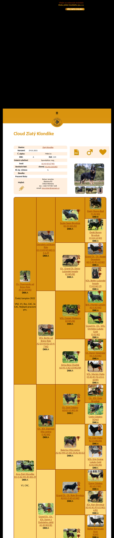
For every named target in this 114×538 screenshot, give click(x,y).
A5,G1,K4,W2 (25, 184)
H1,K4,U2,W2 (95, 132)
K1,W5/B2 (70, 168)
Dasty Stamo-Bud (95, 105)
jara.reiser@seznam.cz (51, 82)
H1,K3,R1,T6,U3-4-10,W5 (95, 273)
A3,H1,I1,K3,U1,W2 (70, 392)
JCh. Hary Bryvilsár (95, 399)
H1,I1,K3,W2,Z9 (79, 499)
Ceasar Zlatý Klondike (35, 505)
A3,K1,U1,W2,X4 (70, 304)
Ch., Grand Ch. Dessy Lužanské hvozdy (70, 164)
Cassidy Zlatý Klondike (35, 493)
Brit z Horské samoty (95, 199)
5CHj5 (95, 428)
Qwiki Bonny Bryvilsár (96, 128)
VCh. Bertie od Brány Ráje (46, 234)
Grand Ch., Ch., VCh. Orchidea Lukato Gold (95, 223)
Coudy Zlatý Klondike (35, 517)
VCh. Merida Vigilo (95, 268)
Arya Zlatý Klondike (25, 368)
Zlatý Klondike (48, 41)
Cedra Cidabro (95, 311)
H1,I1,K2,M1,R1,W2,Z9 (25, 371)
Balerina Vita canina (70, 344)
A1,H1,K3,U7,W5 (48, 58)
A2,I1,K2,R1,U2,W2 (95, 156)
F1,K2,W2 (95, 108)
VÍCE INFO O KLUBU (75, 9)
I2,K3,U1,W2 (95, 452)
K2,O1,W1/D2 (70, 120)
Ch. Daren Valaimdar (95, 247)
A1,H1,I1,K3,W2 (51, 61)
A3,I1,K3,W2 (95, 202)
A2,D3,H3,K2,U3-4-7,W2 (46, 239)
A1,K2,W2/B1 (45, 419)
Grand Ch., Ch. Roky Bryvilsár (70, 389)
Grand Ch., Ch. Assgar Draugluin (95, 152)
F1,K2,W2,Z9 (96, 180)
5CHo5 (95, 314)
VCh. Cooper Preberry (70, 212)
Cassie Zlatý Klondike (35, 499)
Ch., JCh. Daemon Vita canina (46, 324)
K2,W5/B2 (70, 215)
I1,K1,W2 (95, 228)
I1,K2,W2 (46, 328)
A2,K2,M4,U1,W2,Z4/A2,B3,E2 (70, 347)
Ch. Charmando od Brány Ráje (25, 180)
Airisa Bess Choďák (70, 259)
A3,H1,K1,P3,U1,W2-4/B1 (95, 403)
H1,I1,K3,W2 (96, 250)
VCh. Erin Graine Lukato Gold (95, 355)
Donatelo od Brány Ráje (46, 140)
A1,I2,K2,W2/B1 (70, 439)
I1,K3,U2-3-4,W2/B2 (81, 511)
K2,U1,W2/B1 (95, 335)
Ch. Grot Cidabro (70, 301)
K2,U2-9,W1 (95, 380)
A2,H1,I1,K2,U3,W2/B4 (70, 262)
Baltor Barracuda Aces (95, 424)
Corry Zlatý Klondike (34, 511)
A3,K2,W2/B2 (95, 359)
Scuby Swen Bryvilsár (70, 117)
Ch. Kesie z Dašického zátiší (70, 436)
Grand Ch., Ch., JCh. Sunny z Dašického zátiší (45, 414)
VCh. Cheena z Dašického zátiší (95, 448)
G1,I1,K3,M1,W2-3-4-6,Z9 (46, 146)
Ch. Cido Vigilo (95, 332)
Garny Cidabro (95, 377)
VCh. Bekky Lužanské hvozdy (96, 176)
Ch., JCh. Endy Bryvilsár (95, 294)
